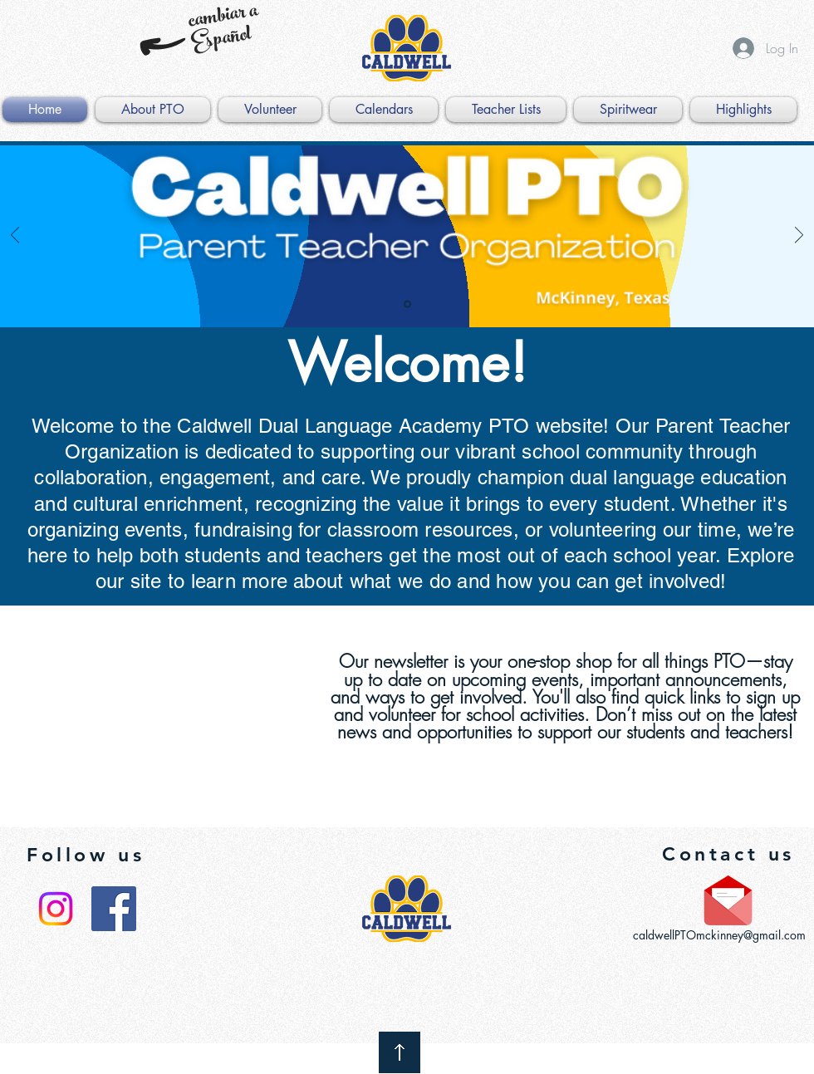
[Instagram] (55, 908)
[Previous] (15, 236)
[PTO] (407, 304)
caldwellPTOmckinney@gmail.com (719, 935)
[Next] (799, 236)
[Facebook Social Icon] (113, 908)
